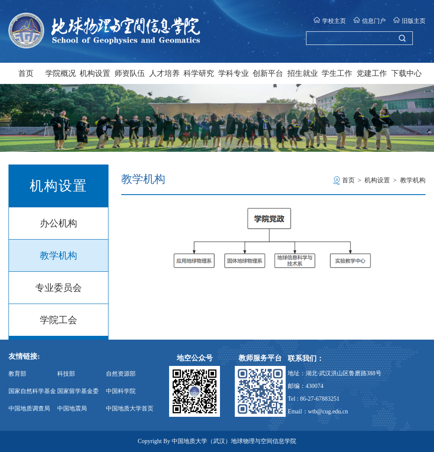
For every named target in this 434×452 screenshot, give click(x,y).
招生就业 (302, 73)
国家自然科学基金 (32, 391)
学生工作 (337, 73)
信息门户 (369, 20)
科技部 (66, 374)
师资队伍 (129, 73)
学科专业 (233, 73)
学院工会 (58, 320)
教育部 (17, 374)
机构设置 (95, 73)
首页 (25, 73)
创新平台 (268, 73)
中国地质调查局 (29, 408)
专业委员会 (58, 287)
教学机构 (58, 255)
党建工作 (371, 73)
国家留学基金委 (78, 391)
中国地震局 (72, 408)
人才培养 (164, 73)
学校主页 (329, 20)
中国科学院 (121, 391)
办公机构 (58, 223)
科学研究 (199, 73)
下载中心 (406, 73)
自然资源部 (121, 374)
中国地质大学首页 (129, 408)
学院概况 (60, 73)
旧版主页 (409, 20)
